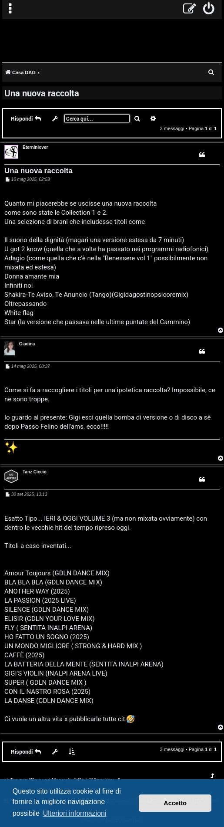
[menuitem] (209, 9)
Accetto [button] (175, 803)
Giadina (27, 343)
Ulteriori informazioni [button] (75, 813)
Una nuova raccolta (41, 92)
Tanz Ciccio (35, 471)
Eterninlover (35, 147)
